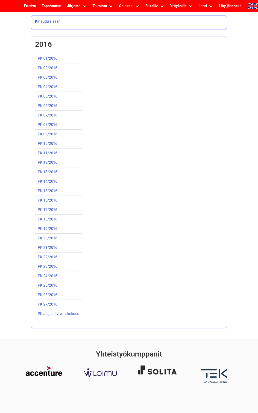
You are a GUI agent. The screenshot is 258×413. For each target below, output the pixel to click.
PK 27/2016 (47, 304)
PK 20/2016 (47, 238)
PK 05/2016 (47, 96)
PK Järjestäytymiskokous (58, 314)
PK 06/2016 (47, 106)
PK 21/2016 (47, 247)
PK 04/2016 (47, 87)
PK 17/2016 (47, 210)
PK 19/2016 (47, 228)
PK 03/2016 (47, 77)
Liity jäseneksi (231, 6)
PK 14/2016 (47, 181)
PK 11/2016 (47, 153)
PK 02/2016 (47, 68)
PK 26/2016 (47, 295)
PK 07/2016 (47, 115)
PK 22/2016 (47, 257)
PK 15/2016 (47, 191)
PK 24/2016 (47, 276)
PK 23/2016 (47, 266)
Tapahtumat (52, 6)
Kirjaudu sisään (47, 21)
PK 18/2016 (47, 219)
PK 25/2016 (47, 285)
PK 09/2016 (47, 134)
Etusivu (30, 6)
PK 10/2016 (47, 143)
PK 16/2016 (47, 200)
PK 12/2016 (47, 162)
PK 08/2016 (47, 124)
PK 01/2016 (47, 58)
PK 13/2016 (47, 172)
